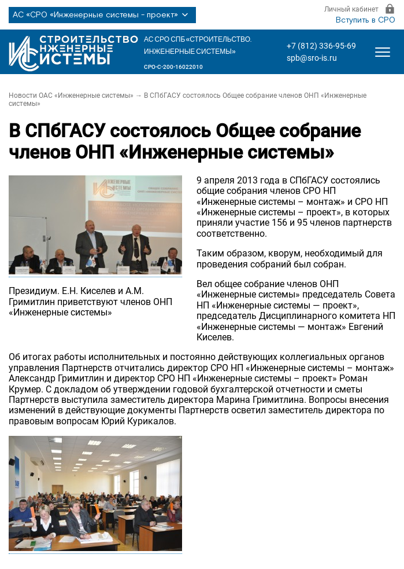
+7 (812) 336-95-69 (321, 45)
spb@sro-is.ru (312, 58)
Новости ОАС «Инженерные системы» (71, 95)
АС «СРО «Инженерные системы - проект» (102, 15)
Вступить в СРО (365, 20)
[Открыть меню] (382, 52)
